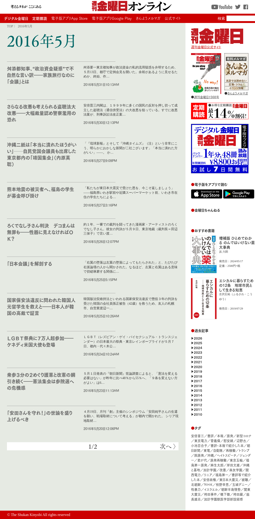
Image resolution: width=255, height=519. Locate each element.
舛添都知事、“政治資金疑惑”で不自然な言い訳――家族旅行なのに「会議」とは (40, 75)
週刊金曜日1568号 (206, 96)
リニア (208, 474)
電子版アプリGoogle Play (112, 18)
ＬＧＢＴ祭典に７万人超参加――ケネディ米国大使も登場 (40, 341)
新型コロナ (243, 435)
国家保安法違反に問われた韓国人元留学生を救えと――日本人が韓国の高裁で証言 (41, 306)
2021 (198, 361)
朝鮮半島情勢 (231, 489)
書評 (210, 435)
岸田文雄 (233, 464)
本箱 (220, 435)
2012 (198, 404)
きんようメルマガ (148, 18)
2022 (198, 357)
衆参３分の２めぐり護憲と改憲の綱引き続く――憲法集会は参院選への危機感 (41, 381)
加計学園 (209, 469)
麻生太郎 (216, 464)
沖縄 (210, 455)
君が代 (202, 460)
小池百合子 (199, 445)
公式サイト (173, 18)
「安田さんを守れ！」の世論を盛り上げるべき (39, 416)
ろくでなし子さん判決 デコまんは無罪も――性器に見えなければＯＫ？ (41, 232)
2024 (198, 347)
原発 (230, 435)
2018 (198, 376)
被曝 (245, 479)
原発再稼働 (218, 460)
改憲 (223, 469)
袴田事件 (210, 494)
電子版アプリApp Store (69, 18)
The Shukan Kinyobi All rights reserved (40, 515)
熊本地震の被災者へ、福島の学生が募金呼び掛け (40, 192)
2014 (198, 395)
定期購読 (39, 18)
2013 (198, 399)
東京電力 (200, 440)
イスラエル (211, 489)
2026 (198, 337)
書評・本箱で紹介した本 (227, 445)
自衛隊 (218, 450)
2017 (198, 380)
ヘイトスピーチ (226, 455)
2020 (198, 366)
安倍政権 (209, 479)
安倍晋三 (197, 435)
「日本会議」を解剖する (29, 263)
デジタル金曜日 (16, 18)
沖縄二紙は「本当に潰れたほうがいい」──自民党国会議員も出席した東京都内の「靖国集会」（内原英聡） (41, 154)
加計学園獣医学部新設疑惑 (223, 499)
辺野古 (241, 440)
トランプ (244, 450)
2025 (198, 342)
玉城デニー (240, 484)
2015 (198, 390)
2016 (198, 385)
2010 (198, 414)
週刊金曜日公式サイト (217, 44)
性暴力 (196, 489)
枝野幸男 (222, 484)
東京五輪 (236, 460)
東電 (207, 450)
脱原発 (199, 455)
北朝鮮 (196, 484)
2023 (198, 352)
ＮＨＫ (208, 484)
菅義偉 (215, 440)
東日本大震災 (228, 479)
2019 (198, 371)
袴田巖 (238, 494)
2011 (198, 409)
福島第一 (221, 474)
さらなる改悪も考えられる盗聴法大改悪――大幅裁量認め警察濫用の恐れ (41, 113)
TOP (10, 26)
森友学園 (235, 469)
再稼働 (231, 450)
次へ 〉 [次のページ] (168, 446)
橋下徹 (225, 494)
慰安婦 (228, 440)
